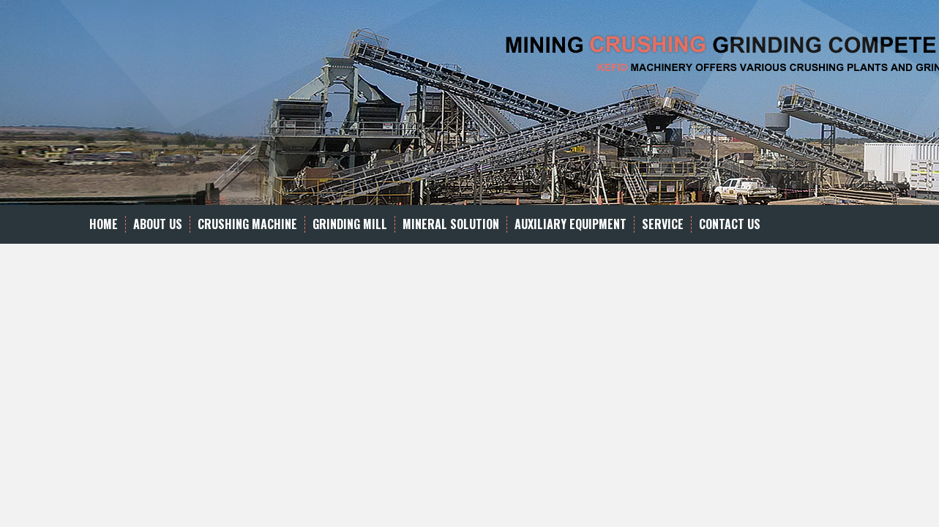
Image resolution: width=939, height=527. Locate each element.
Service (663, 224)
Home (103, 224)
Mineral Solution (451, 224)
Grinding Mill (350, 224)
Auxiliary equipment (570, 224)
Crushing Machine (247, 224)
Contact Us (729, 224)
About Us (157, 224)
